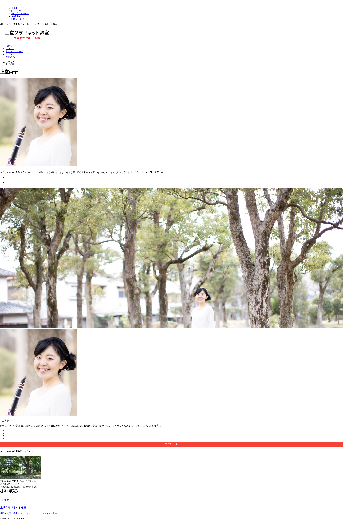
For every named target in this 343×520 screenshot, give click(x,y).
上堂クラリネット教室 (13, 507)
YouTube (10, 54)
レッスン (10, 48)
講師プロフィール (14, 51)
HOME (9, 46)
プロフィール (171, 444)
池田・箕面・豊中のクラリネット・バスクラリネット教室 (28, 513)
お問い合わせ (12, 57)
